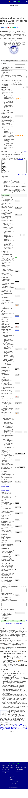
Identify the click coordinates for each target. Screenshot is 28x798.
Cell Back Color (5, 326)
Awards (15, 724)
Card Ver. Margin (6, 530)
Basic (2, 60)
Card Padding (5, 406)
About (11, 779)
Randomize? (4, 251)
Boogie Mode (5, 463)
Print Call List (5, 502)
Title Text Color (5, 279)
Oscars (16, 727)
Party (25, 727)
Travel (25, 728)
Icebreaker (7, 727)
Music (12, 727)
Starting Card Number (7, 563)
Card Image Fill (5, 450)
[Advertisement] (14, 10)
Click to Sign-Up (5, 486)
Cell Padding (5, 367)
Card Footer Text (6, 599)
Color (16, 60)
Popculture (6, 728)
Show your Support (14, 763)
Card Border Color (6, 393)
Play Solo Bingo (5, 771)
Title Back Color (5, 300)
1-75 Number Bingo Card (7, 765)
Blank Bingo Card (20, 765)
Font (2, 607)
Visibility (3, 473)
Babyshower (21, 724)
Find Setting (4, 63)
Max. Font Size (5, 265)
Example (20, 159)
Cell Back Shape (6, 332)
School (17, 728)
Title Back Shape (6, 286)
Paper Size (4, 506)
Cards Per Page (5, 519)
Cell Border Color (6, 329)
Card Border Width (6, 390)
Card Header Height (6, 577)
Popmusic (11, 728)
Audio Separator (6, 123)
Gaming (25, 726)
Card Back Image (6, 416)
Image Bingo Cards (20, 769)
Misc (23, 60)
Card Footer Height (6, 593)
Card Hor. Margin (6, 524)
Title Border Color (6, 312)
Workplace (3, 730)
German (13, 626)
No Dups (24, 174)
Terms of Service (14, 781)
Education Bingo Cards (21, 767)
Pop (1, 728)
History (2, 727)
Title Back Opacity (6, 293)
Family (20, 726)
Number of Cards (6, 492)
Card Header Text (6, 585)
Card (13, 60)
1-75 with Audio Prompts (7, 767)
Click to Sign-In (5, 490)
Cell (11, 60)
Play (21, 620)
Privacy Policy (13, 783)
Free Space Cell (5, 211)
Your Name (4, 72)
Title (8, 60)
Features (18, 771)
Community (9, 726)
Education (15, 726)
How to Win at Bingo (20, 772)
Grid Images (4, 176)
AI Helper (24, 151)
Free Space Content (6, 220)
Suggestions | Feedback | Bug (14, 623)
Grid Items (4, 151)
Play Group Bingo (6, 769)
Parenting (21, 727)
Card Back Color (6, 412)
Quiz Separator (5, 89)
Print (5, 60)
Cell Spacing (5, 373)
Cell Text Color (5, 323)
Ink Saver (4, 536)
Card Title (4, 79)
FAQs (11, 777)
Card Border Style (6, 402)
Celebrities (3, 726)
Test (13, 620)
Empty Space (5, 548)
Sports (21, 728)
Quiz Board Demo (6, 111)
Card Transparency (6, 458)
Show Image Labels (6, 197)
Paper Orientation (6, 510)
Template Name (5, 66)
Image (20, 60)
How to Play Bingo (6, 772)
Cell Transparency (6, 378)
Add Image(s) (5, 195)
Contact (12, 776)
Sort (19, 174)
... (24, 235)
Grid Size (7, 206)
